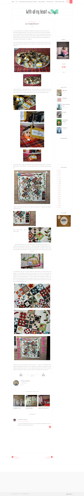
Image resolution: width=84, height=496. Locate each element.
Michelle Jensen (25, 381)
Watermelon (64, 98)
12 (58, 205)
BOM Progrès (29, 408)
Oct (58, 188)
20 (58, 170)
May (58, 196)
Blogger (68, 2)
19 (58, 172)
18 (58, 174)
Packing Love (64, 127)
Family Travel (42, 1)
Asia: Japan (64, 112)
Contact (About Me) (59, 1)
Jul (58, 192)
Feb (58, 201)
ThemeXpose (20, 493)
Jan (58, 203)
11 (58, 207)
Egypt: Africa (64, 90)
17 (58, 175)
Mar (58, 200)
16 (58, 177)
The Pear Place (49, 1)
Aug (58, 190)
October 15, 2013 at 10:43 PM (23, 421)
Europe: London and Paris (66, 105)
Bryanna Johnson (22, 419)
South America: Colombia (65, 120)
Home (13, 1)
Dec (58, 185)
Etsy (17, 1)
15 (58, 179)
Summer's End (17, 408)
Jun (58, 194)
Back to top (69, 494)
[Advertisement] (42, 482)
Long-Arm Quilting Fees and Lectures (28, 1)
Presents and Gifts (43, 408)
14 (58, 181)
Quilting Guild (32, 21)
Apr (58, 198)
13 (58, 183)
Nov (58, 187)
